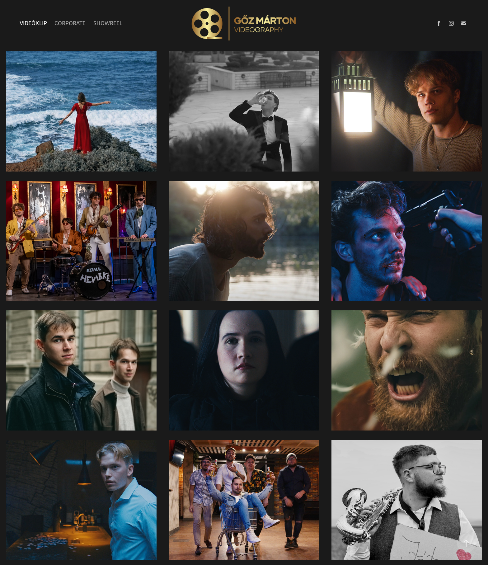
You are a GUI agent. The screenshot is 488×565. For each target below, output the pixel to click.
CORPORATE (70, 23)
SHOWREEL (107, 23)
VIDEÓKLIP (33, 23)
